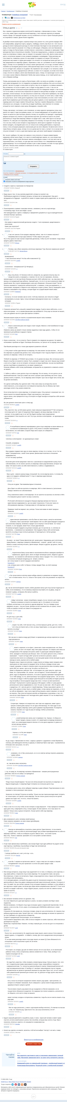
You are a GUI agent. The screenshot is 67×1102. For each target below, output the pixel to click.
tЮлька (17, 243)
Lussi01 (18, 260)
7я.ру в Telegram (12, 1084)
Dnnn (18, 534)
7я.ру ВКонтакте (19, 1084)
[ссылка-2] (11, 567)
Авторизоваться (19, 171)
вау (18, 433)
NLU (16, 334)
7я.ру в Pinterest (16, 1084)
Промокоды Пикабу (25, 1081)
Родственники (38, 14)
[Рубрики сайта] (3, 5)
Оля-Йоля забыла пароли (22, 319)
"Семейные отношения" (20, 14)
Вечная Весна (23, 251)
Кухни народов (21, 1061)
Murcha (18, 855)
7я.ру (25, 1084)
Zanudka (17, 1024)
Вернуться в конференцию (33, 1039)
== (17, 269)
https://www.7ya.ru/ (14, 1081)
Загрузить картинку (5, 163)
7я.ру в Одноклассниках (22, 1084)
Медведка (18, 291)
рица (19, 618)
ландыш (18, 581)
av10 (16, 928)
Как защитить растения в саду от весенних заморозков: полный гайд (40, 1056)
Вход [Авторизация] (63, 4)
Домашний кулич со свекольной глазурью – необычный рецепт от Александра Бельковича (41, 1064)
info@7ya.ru (4, 1081)
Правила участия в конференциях (11, 24)
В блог (8, 17)
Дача (18, 1053)
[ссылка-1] (11, 563)
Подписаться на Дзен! (19, 17)
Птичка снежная (20, 776)
